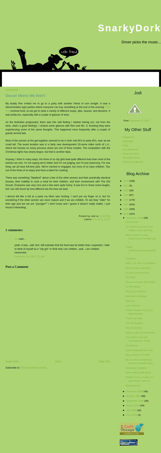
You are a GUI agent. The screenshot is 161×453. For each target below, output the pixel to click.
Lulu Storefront (130, 149)
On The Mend (133, 286)
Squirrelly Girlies (131, 157)
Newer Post (11, 361)
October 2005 (133, 396)
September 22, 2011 (139, 120)
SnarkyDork (129, 28)
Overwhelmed (133, 385)
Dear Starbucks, (134, 327)
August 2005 (133, 405)
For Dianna (131, 345)
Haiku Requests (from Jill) (139, 350)
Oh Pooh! (131, 277)
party (107, 219)
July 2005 (131, 410)
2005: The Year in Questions (140, 263)
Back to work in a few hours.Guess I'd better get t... (141, 238)
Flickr (125, 145)
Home (58, 361)
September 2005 (135, 400)
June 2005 (132, 414)
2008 (126, 199)
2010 (126, 190)
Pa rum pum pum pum (137, 272)
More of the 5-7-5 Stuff (137, 354)
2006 (126, 209)
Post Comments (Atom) (33, 367)
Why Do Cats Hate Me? (138, 268)
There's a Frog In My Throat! (140, 282)
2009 (126, 195)
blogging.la (128, 137)
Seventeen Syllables (136, 368)
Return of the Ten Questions (140, 332)
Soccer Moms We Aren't (25, 95)
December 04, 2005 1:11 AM (29, 256)
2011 (126, 185)
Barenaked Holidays (136, 296)
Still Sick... (131, 301)
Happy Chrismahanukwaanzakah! (141, 250)
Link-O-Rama (133, 305)
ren (16, 239)
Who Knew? (132, 222)
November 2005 (135, 391)
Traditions (131, 258)
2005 (126, 213)
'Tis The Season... (135, 323)
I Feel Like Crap (134, 318)
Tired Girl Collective (133, 161)
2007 (126, 204)
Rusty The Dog (130, 153)
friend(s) (98, 219)
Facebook (128, 141)
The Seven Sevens (136, 291)
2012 (126, 181)
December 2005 (135, 217)
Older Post (104, 361)
